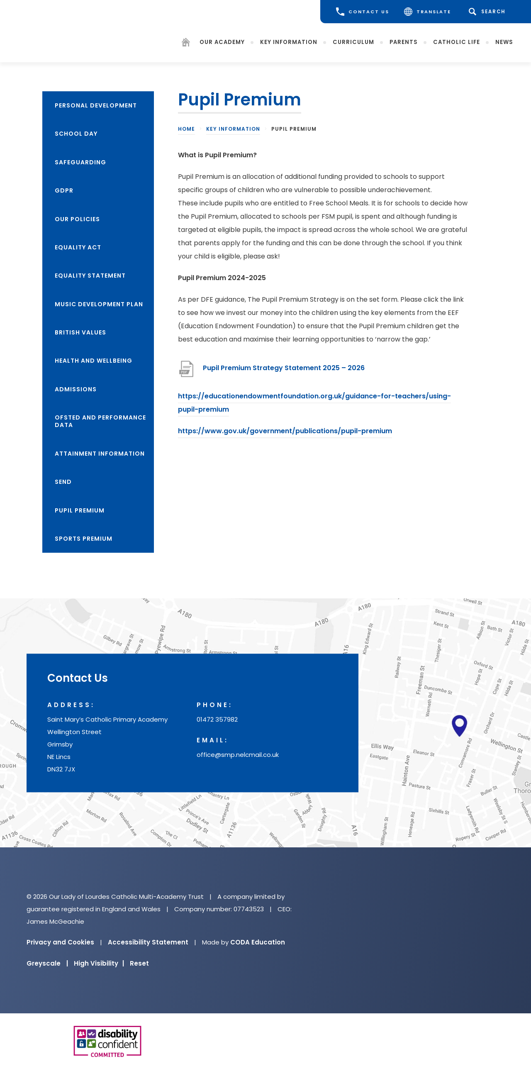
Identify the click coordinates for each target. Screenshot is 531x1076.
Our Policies (77, 219)
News (504, 42)
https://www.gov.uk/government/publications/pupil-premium (285, 431)
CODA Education (257, 942)
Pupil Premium (80, 510)
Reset (139, 963)
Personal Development (96, 105)
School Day (76, 133)
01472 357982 (217, 719)
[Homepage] (186, 43)
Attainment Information (100, 453)
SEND (63, 482)
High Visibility (99, 963)
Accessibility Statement (148, 942)
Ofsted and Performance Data (100, 421)
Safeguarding (80, 162)
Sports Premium (83, 538)
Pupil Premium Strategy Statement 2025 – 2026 (284, 368)
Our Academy (222, 42)
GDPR (64, 190)
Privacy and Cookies (60, 942)
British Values (80, 332)
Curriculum (353, 42)
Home (186, 128)
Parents (404, 42)
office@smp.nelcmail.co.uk (238, 754)
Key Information (288, 42)
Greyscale (47, 963)
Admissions (76, 389)
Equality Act (78, 247)
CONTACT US (362, 11)
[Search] (488, 11)
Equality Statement (90, 275)
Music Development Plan (99, 304)
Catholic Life (456, 42)
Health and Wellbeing (93, 360)
